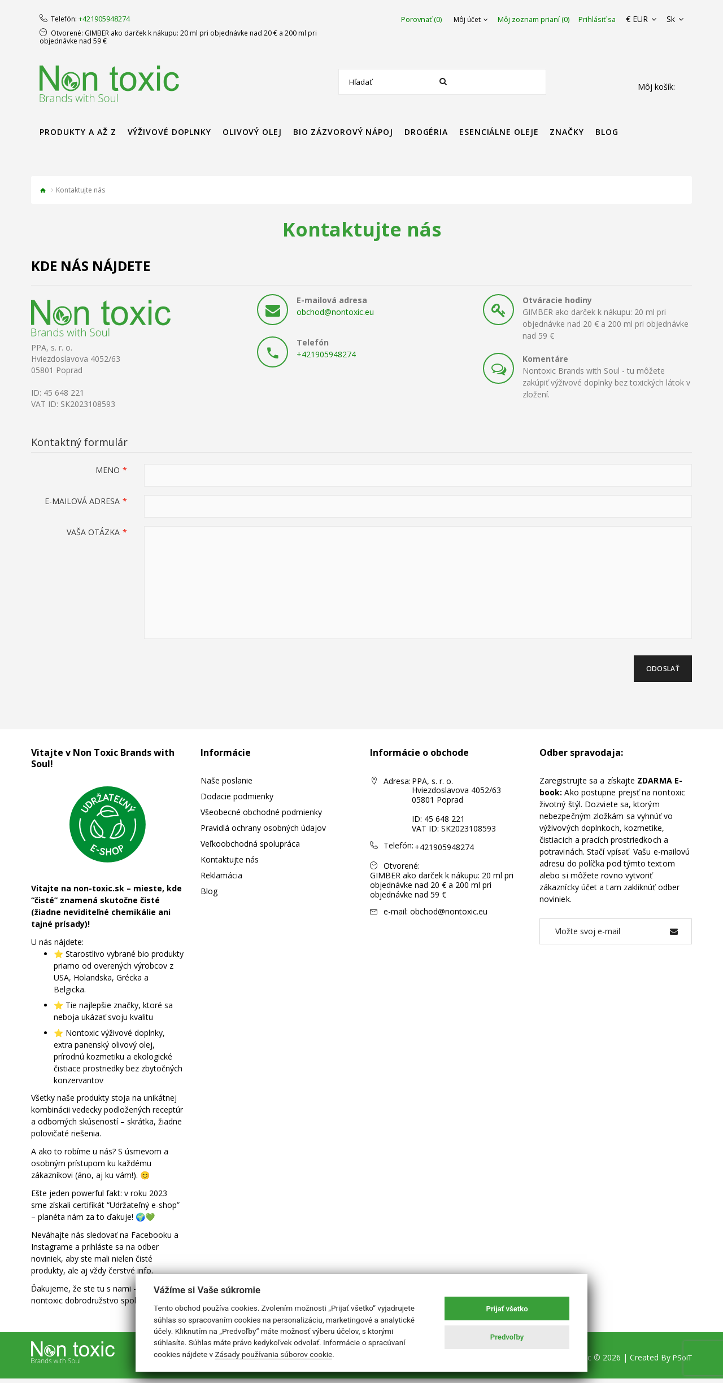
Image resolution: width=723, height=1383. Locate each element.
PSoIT (681, 1361)
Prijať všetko (507, 1309)
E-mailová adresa (82, 501)
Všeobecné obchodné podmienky (261, 816)
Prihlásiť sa (606, 19)
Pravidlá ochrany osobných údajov (263, 832)
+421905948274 (104, 19)
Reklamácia (221, 879)
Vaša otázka (93, 532)
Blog (209, 895)
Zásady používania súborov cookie (273, 1354)
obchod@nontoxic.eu (335, 312)
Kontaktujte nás (230, 864)
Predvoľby (507, 1337)
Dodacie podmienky (237, 800)
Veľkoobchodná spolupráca (250, 848)
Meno (107, 470)
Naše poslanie (226, 785)
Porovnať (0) (430, 19)
